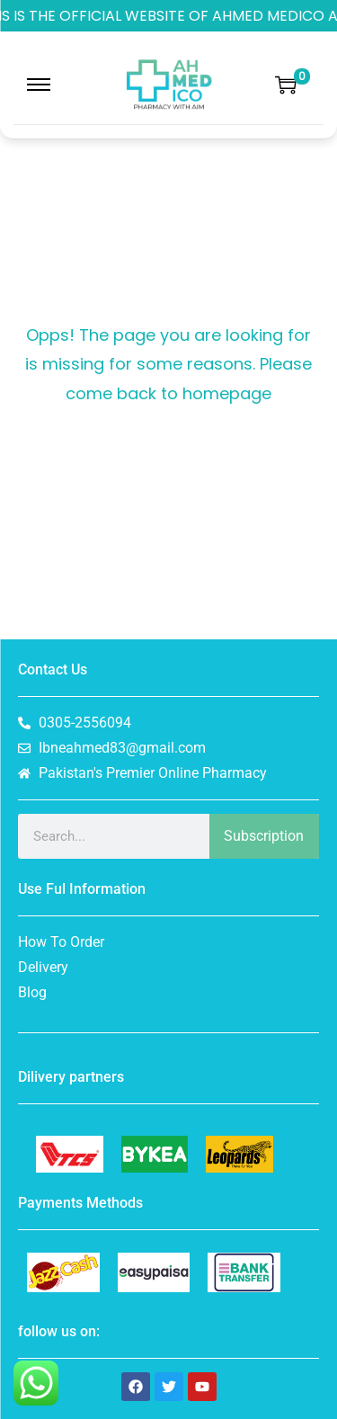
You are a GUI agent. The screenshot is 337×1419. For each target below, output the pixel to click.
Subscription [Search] (264, 835)
